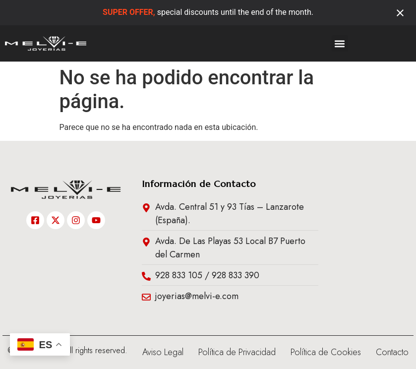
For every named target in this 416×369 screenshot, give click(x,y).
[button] (340, 43)
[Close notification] (400, 13)
